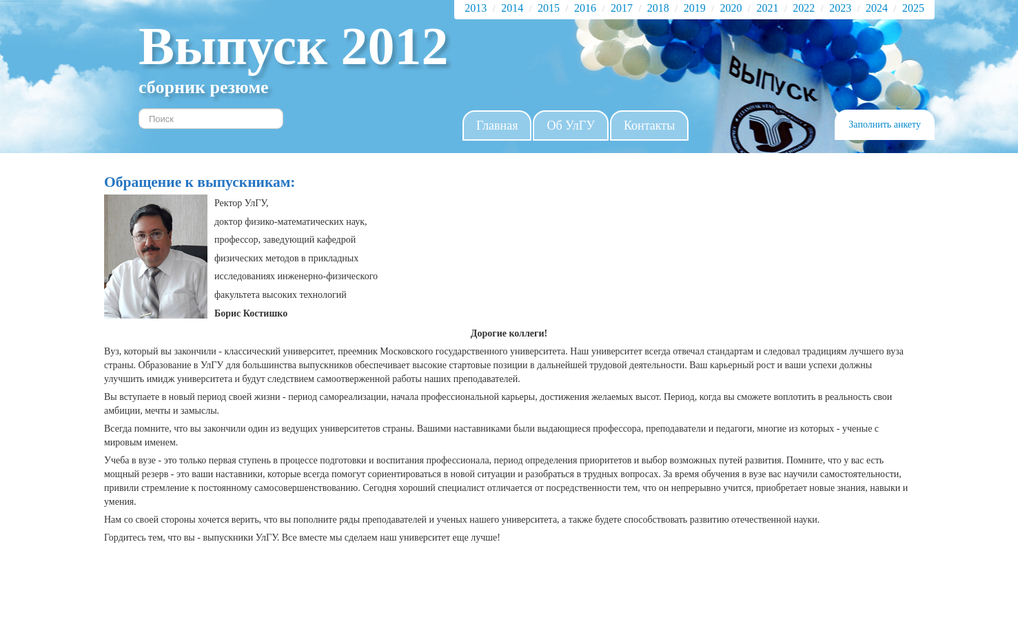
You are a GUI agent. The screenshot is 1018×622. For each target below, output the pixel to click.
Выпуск (240, 46)
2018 (658, 8)
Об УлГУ (571, 125)
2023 (840, 8)
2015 (549, 8)
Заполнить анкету (884, 124)
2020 (731, 8)
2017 (622, 8)
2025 (913, 8)
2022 (804, 8)
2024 (877, 8)
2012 (395, 46)
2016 (585, 8)
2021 (767, 8)
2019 (695, 8)
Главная (497, 125)
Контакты (649, 125)
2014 (512, 8)
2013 (476, 8)
